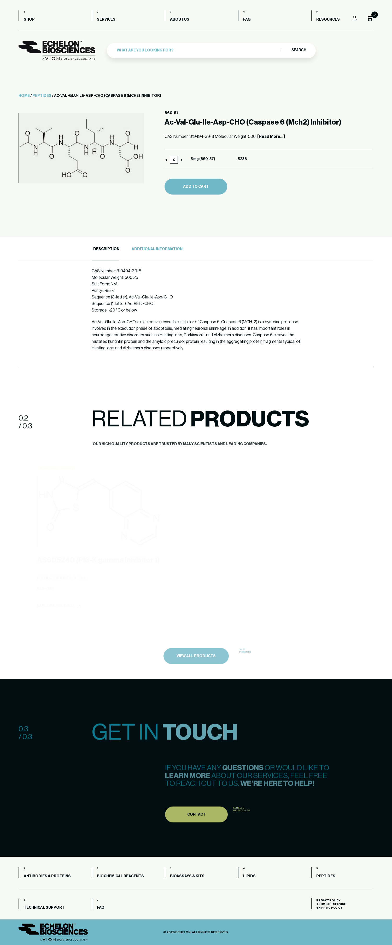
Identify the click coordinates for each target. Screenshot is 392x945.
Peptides (41, 96)
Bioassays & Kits (187, 876)
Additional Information (157, 249)
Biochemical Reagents (120, 876)
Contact (196, 827)
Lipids (249, 876)
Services (106, 19)
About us (179, 19)
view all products (196, 669)
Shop (29, 19)
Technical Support (44, 907)
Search (298, 49)
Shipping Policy (329, 907)
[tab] (105, 249)
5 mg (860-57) (203, 159)
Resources (328, 19)
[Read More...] (271, 136)
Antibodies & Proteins (47, 876)
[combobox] (197, 48)
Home (24, 96)
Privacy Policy (328, 900)
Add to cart (196, 187)
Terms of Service (331, 904)
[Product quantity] (174, 160)
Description (106, 249)
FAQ (247, 19)
